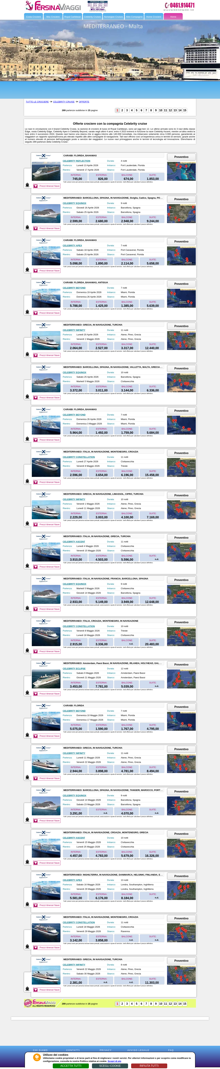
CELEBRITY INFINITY (74, 330)
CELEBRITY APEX (72, 245)
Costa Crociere (33, 16)
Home (173, 16)
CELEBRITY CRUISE (64, 101)
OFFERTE (84, 101)
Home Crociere (153, 16)
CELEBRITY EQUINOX (74, 203)
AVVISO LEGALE (138, 1050)
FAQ (171, 1050)
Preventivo (181, 156)
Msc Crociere (53, 16)
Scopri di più (114, 1061)
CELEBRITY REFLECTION (76, 161)
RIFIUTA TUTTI (149, 1065)
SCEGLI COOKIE (110, 1065)
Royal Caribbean (72, 16)
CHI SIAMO (40, 1050)
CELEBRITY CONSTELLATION (79, 457)
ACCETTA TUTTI (70, 1065)
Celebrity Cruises (92, 16)
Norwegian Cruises (113, 16)
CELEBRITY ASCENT (74, 541)
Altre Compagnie (134, 16)
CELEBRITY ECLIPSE (74, 668)
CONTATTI (73, 1050)
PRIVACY (106, 1050)
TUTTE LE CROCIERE (37, 101)
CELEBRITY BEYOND (74, 288)
